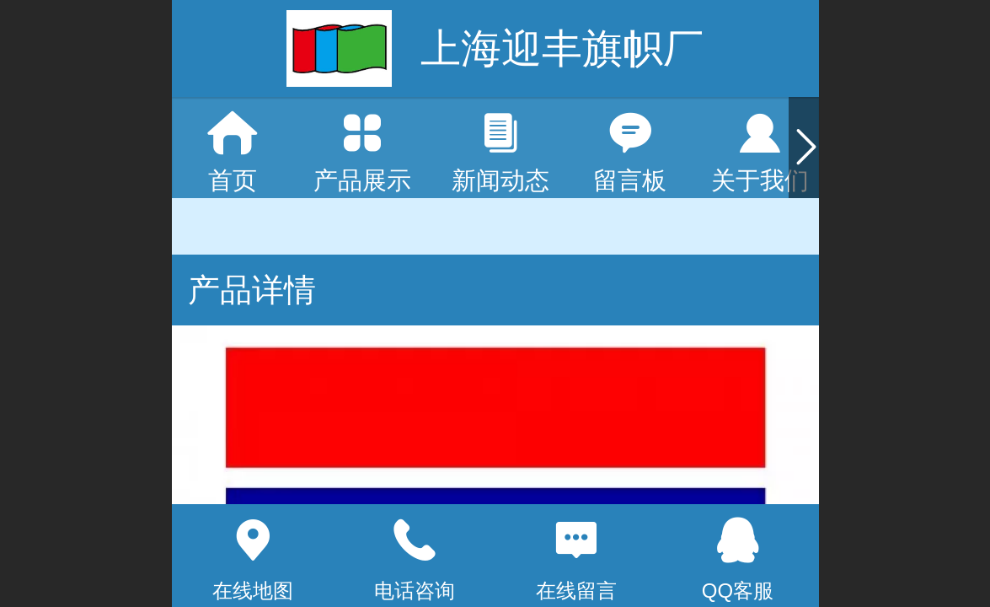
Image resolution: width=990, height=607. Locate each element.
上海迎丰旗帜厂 (562, 48)
